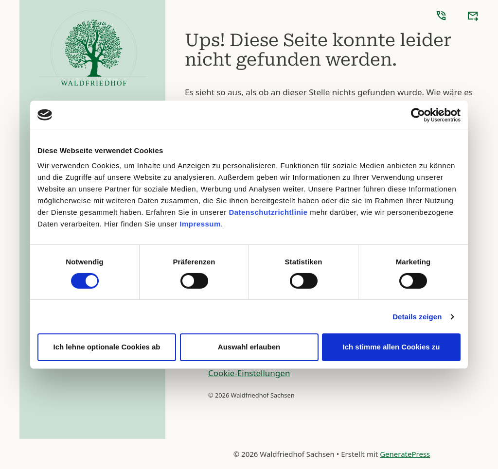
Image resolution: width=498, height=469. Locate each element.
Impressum (200, 224)
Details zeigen (417, 317)
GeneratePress (405, 454)
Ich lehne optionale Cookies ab (106, 347)
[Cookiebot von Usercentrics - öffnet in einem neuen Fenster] (418, 114)
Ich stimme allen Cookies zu (391, 347)
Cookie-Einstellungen (249, 373)
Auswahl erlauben (249, 347)
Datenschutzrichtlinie (268, 212)
